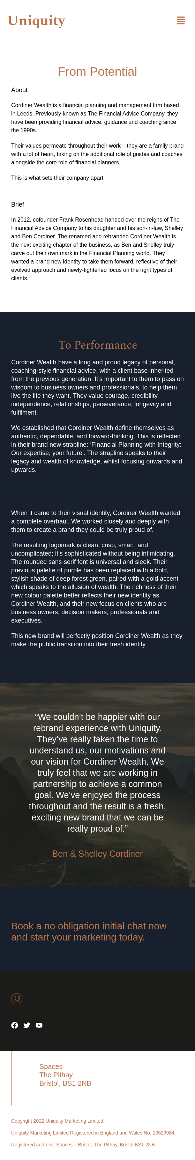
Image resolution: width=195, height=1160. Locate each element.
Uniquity (36, 21)
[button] (181, 21)
